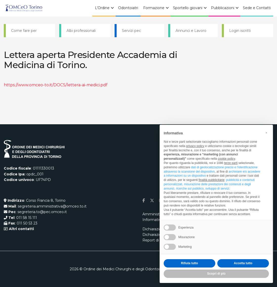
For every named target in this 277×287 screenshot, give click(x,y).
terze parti (231, 163)
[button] (266, 133)
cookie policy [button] (226, 158)
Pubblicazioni (222, 8)
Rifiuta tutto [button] (189, 263)
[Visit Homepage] (24, 8)
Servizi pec (131, 30)
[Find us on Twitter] (152, 200)
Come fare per (24, 30)
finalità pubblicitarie (211, 180)
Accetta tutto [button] (243, 263)
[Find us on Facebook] (143, 200)
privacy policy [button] (195, 146)
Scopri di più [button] (216, 273)
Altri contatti (21, 229)
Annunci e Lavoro (191, 30)
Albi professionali (81, 30)
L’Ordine (102, 8)
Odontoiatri (128, 8)
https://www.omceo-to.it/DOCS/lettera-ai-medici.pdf (56, 85)
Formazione (153, 8)
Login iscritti (240, 30)
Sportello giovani (187, 8)
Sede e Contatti (257, 8)
